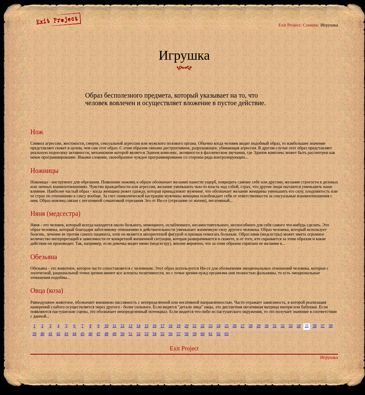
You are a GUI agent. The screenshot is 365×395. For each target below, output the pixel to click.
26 (234, 325)
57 (178, 333)
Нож (36, 131)
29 (258, 325)
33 (291, 325)
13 (130, 325)
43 (66, 333)
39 (34, 333)
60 (202, 333)
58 (186, 333)
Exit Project (184, 348)
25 (226, 325)
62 (218, 333)
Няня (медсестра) (55, 213)
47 (98, 333)
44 (74, 333)
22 (202, 325)
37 (323, 325)
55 (162, 333)
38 (331, 325)
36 (315, 325)
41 (50, 333)
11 (114, 325)
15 (146, 325)
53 (146, 333)
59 (194, 333)
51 (130, 333)
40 (42, 333)
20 (186, 325)
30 (266, 325)
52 (138, 333)
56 (170, 333)
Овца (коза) (46, 290)
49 (114, 333)
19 (178, 325)
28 (250, 325)
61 (210, 333)
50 (122, 333)
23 (210, 325)
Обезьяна (43, 256)
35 (307, 325)
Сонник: (311, 24)
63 (226, 333)
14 (138, 325)
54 (154, 333)
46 (90, 333)
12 (122, 325)
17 (162, 325)
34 (299, 325)
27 (242, 325)
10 (106, 325)
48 (106, 333)
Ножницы (44, 170)
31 (274, 325)
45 (82, 333)
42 (58, 333)
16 (154, 325)
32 (282, 325)
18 (170, 325)
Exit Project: (289, 24)
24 (218, 325)
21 (194, 325)
